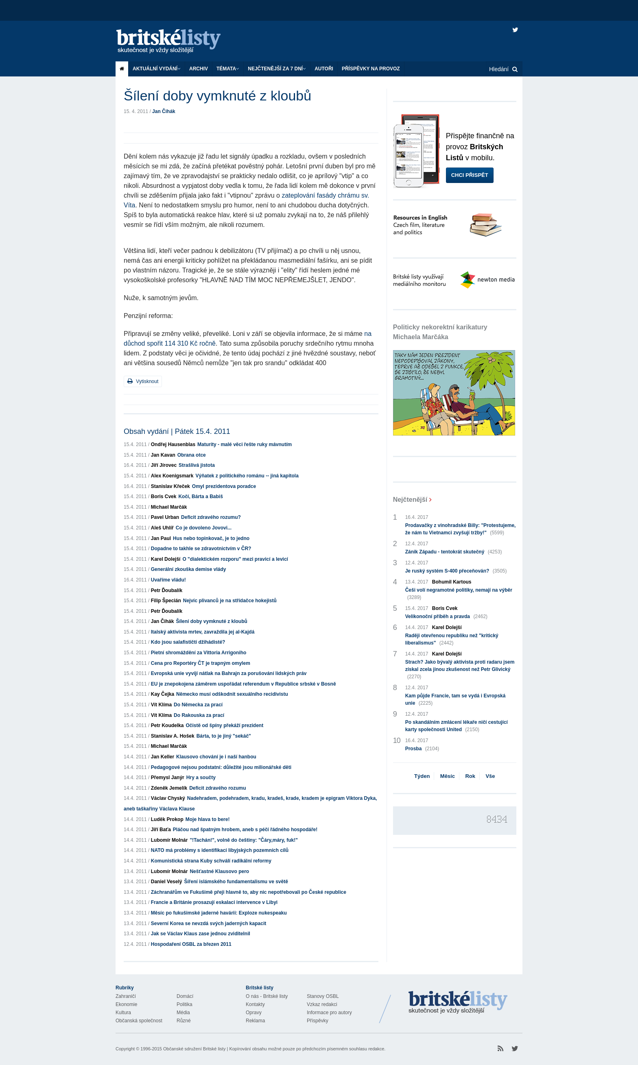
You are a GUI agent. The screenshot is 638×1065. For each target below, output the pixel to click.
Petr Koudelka (167, 725)
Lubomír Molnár (169, 840)
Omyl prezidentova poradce (224, 486)
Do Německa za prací (198, 705)
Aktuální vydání (157, 69)
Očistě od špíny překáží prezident (224, 725)
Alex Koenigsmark (172, 476)
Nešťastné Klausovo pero (219, 871)
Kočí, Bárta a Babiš (200, 496)
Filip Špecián (166, 600)
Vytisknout (142, 381)
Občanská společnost (139, 1021)
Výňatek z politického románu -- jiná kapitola (246, 476)
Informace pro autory (329, 1012)
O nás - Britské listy (267, 996)
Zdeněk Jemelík (169, 788)
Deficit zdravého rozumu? (211, 517)
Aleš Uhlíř (162, 528)
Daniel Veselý (166, 881)
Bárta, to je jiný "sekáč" (224, 736)
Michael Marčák (169, 507)
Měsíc (447, 776)
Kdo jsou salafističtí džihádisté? (188, 642)
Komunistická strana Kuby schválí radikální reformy (211, 861)
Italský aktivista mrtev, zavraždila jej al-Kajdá (203, 632)
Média (183, 1012)
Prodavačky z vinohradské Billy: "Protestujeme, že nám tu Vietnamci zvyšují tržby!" (460, 529)
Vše (490, 776)
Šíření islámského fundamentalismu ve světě (236, 881)
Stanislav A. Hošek (172, 736)
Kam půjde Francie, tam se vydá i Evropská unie (455, 700)
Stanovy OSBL (323, 996)
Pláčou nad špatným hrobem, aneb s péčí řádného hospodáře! (245, 829)
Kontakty (255, 1004)
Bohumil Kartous (452, 582)
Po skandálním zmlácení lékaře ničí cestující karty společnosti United (456, 726)
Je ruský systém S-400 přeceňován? (456, 571)
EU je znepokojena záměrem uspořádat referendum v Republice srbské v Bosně (243, 684)
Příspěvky (317, 1021)
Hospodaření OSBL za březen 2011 (191, 944)
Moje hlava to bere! (208, 819)
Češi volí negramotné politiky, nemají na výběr (458, 594)
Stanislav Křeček (170, 486)
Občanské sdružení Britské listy (194, 1048)
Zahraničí (126, 996)
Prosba (422, 748)
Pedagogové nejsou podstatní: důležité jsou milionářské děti (221, 767)
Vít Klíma (161, 705)
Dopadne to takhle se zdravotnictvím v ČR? (201, 548)
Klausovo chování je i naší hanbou (216, 757)
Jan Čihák (163, 111)
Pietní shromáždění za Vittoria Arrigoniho (199, 653)
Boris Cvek (164, 496)
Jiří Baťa (161, 829)
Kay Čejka (162, 694)
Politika (184, 1004)
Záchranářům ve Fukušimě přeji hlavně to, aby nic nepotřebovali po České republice (248, 892)
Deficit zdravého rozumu (217, 788)
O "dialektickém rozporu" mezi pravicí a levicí (235, 559)
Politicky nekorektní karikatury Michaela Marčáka (440, 332)
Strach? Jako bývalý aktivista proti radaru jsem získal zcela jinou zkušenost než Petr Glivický (460, 669)
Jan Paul (161, 538)
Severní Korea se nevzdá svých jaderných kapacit (208, 923)
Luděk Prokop (167, 819)
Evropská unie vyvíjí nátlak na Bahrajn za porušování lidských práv (229, 673)
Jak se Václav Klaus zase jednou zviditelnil (200, 934)
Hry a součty (201, 777)
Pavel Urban (165, 517)
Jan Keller (162, 757)
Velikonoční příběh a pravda (446, 616)
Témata (227, 69)
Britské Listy (458, 1003)
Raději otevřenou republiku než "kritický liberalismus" (451, 640)
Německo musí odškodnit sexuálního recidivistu (232, 694)
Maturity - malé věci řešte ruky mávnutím (244, 444)
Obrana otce (191, 455)
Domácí (185, 996)
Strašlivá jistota (197, 465)
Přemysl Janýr (167, 777)
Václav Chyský (168, 798)
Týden (422, 776)
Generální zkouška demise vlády (188, 569)
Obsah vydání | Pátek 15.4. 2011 (177, 431)
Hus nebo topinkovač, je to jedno (211, 538)
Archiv (198, 69)
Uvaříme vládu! (168, 580)
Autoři (324, 69)
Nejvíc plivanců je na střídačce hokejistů (230, 600)
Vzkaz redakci (322, 1004)
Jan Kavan (163, 455)
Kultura (123, 1012)
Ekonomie (126, 1004)
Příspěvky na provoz (371, 69)
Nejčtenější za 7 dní (277, 69)
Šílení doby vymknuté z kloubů (211, 621)
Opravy (254, 1012)
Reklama (255, 1021)
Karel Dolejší (166, 559)
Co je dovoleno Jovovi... (204, 528)
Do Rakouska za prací (199, 715)
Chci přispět (469, 175)
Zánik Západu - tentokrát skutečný (453, 551)
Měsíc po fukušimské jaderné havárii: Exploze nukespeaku (219, 913)
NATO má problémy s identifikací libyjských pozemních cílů (219, 850)
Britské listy (177, 41)
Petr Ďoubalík (166, 590)
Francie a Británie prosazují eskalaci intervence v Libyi (214, 902)
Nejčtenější (410, 499)
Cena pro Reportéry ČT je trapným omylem (200, 663)
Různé (184, 1021)
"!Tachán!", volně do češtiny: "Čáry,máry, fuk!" (243, 840)
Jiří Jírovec (164, 465)
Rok (470, 776)
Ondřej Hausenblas (173, 444)
